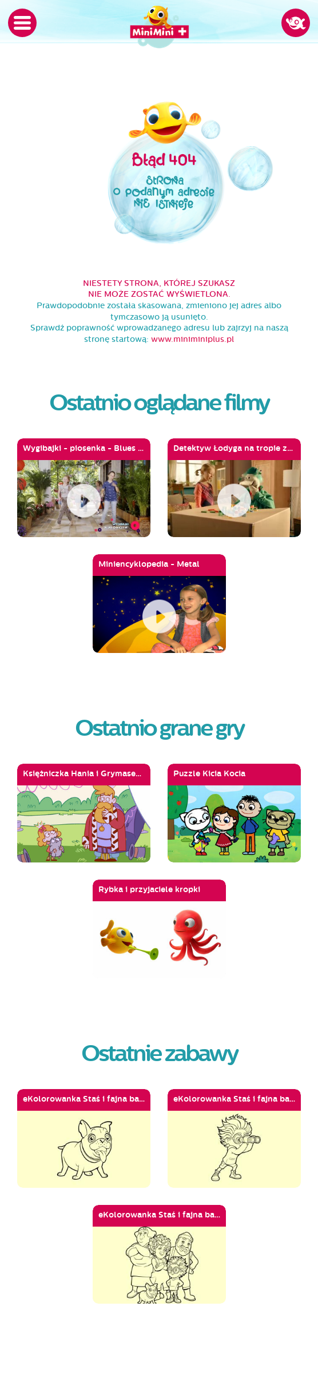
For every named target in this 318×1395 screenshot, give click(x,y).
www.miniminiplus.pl (192, 339)
